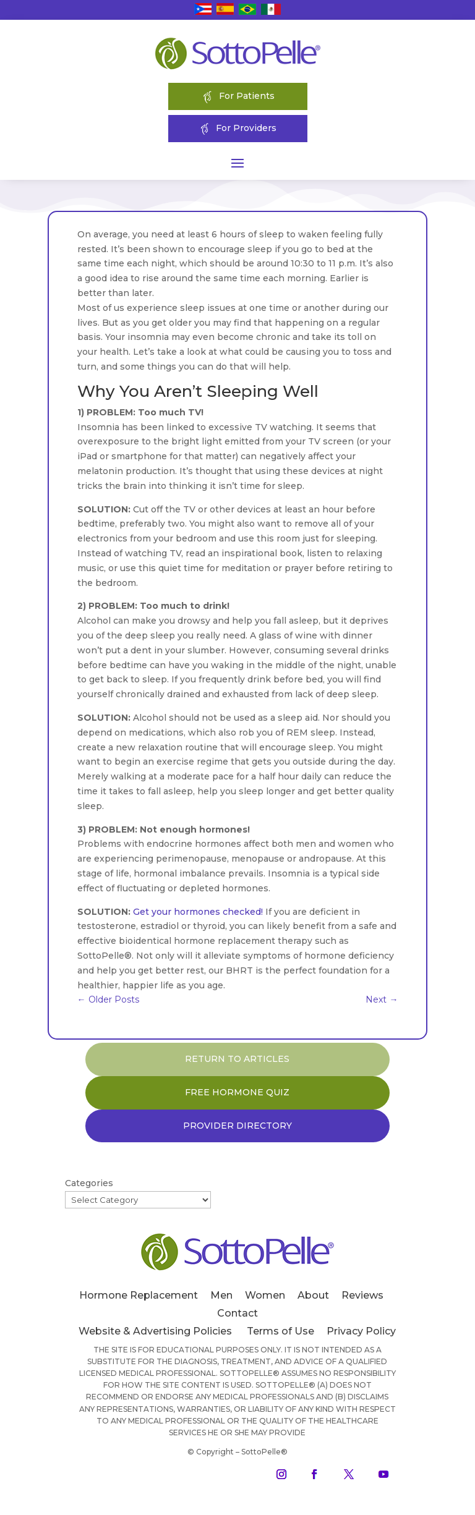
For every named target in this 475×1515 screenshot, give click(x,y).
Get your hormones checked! (198, 911)
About (313, 1295)
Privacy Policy (361, 1331)
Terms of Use (280, 1331)
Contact (237, 1313)
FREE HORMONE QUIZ (237, 1092)
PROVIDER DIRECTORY (237, 1125)
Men (221, 1295)
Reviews (362, 1295)
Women (265, 1295)
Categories (89, 1183)
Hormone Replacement (138, 1295)
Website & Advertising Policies (155, 1331)
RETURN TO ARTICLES (237, 1058)
